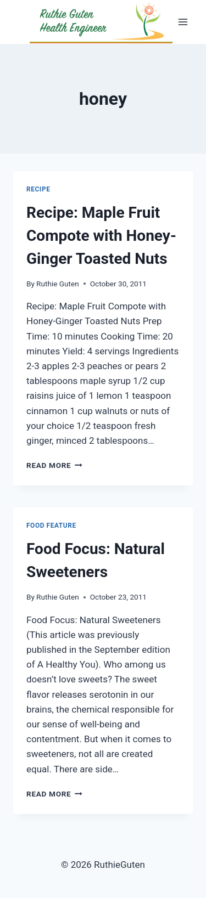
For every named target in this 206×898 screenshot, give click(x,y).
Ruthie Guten (57, 283)
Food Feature (51, 525)
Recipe (38, 189)
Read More (54, 465)
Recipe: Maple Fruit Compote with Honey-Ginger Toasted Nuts (101, 236)
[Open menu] (182, 21)
